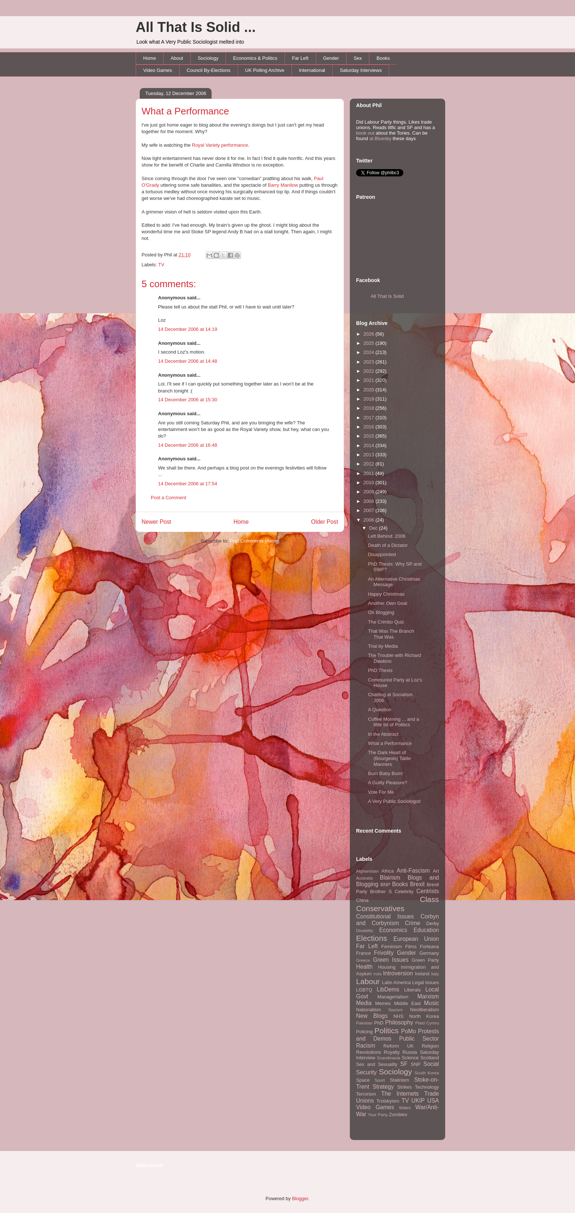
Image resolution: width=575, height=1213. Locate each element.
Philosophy (399, 1022)
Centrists (427, 891)
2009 (369, 491)
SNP (416, 1064)
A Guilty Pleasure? (387, 782)
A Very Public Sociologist (394, 801)
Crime (412, 923)
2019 (369, 399)
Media (363, 1003)
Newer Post (156, 522)
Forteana (429, 946)
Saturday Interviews (361, 70)
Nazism (395, 1009)
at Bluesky (380, 138)
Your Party (378, 1114)
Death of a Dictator (387, 545)
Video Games (157, 70)
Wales (405, 1107)
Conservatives (380, 908)
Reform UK (399, 1046)
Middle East (407, 1003)
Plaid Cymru (427, 1022)
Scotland (429, 1057)
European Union (416, 939)
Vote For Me (381, 792)
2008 (369, 501)
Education (426, 930)
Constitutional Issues (385, 916)
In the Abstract (383, 734)
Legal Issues (425, 982)
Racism (365, 1045)
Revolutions (368, 1052)
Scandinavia (388, 1057)
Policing (364, 1031)
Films (411, 946)
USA (433, 1100)
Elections (371, 938)
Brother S (381, 891)
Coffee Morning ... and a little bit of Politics (393, 722)
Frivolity (384, 953)
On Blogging (381, 612)
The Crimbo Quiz (386, 622)
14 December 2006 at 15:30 (187, 399)
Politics (386, 1030)
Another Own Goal (387, 603)
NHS (398, 1016)
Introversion (398, 973)
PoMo (408, 1031)
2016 (369, 427)
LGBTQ (364, 990)
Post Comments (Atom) (254, 541)
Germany (429, 953)
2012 (369, 464)
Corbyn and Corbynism (397, 920)
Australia (364, 878)
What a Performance (185, 111)
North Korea (424, 1016)
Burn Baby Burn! (385, 773)
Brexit (417, 884)
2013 (369, 454)
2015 (369, 436)
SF (403, 1064)
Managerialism (393, 997)
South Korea (427, 1072)
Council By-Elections (208, 70)
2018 (369, 408)
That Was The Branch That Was (391, 634)
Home (149, 58)
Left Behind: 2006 (386, 536)
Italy (435, 973)
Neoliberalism (424, 1009)
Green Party (425, 960)
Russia (410, 1052)
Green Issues (391, 960)
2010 (369, 482)
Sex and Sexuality (377, 1064)
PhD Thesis (380, 670)
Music (431, 1003)
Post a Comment (168, 497)
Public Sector (419, 1038)
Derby (432, 923)
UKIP (418, 1100)
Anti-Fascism (413, 870)
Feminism (391, 946)
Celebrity (404, 891)
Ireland (422, 973)
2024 (369, 352)
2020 (369, 389)
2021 (369, 380)
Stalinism (399, 1080)
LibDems (388, 989)
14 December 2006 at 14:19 (187, 329)
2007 (369, 510)
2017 (369, 417)
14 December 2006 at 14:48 (187, 361)
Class (429, 899)
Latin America (396, 982)
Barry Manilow (283, 185)
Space (363, 1080)
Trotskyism (387, 1101)
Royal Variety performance (220, 145)
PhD (378, 1023)
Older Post (324, 522)
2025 (369, 343)
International (312, 70)
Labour (368, 981)
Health (364, 967)
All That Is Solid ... (196, 27)
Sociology (208, 58)
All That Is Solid (387, 296)
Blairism (390, 877)
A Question (379, 709)
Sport (380, 1080)
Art (436, 871)
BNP (385, 884)
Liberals (412, 990)
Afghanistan (367, 871)
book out (365, 133)
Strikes (404, 1087)
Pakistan (364, 1022)
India (377, 974)
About (177, 58)
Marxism (428, 996)
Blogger (300, 1198)
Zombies (398, 1114)
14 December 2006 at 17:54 (187, 483)
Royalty (392, 1052)
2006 (369, 520)
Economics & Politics (255, 58)
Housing (387, 967)
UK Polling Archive (264, 70)
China (362, 900)
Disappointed (382, 554)
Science (410, 1057)
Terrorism (366, 1094)
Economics (393, 930)
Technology (427, 1087)
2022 (369, 371)
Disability (364, 930)
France (363, 953)
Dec (374, 528)
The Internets (399, 1093)
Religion (430, 1046)
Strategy (383, 1087)
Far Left (300, 58)
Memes (383, 1003)
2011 (369, 473)
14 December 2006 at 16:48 (187, 445)
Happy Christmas (386, 594)
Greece (363, 960)
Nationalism (368, 1009)
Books (383, 58)
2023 (369, 362)
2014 (369, 445)
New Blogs (372, 1016)
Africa (387, 871)
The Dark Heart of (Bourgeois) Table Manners (389, 758)
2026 (369, 334)
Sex (358, 58)
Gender (331, 58)
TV (161, 264)
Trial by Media (383, 646)
